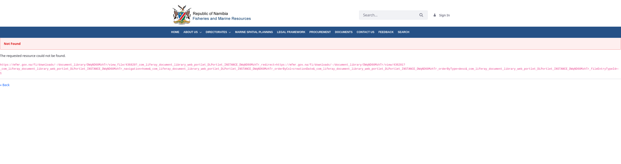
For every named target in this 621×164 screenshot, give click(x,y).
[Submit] (421, 15)
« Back (5, 85)
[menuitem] (177, 30)
